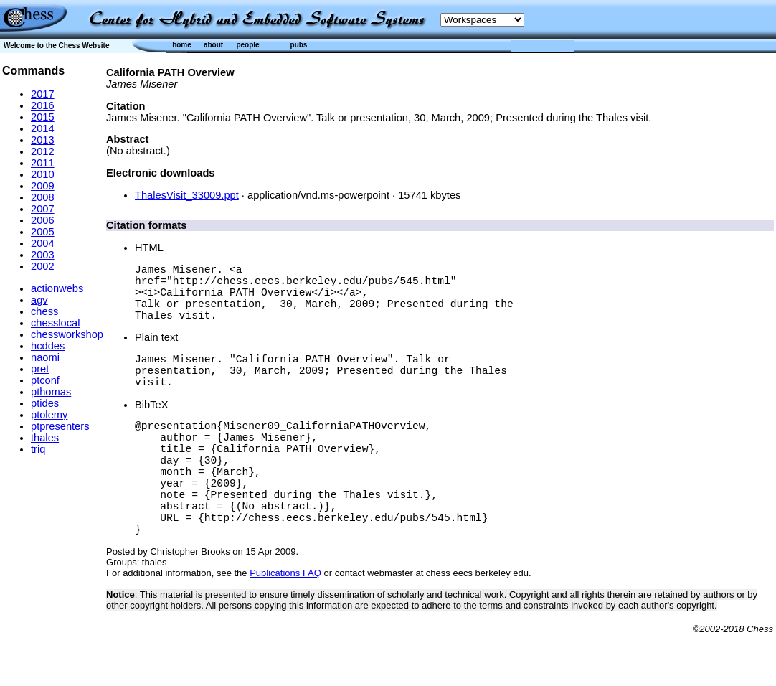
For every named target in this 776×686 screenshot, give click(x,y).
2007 (43, 209)
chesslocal (55, 323)
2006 (43, 220)
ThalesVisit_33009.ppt (187, 195)
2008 (43, 197)
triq (38, 449)
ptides (45, 403)
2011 (43, 163)
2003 (43, 254)
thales (45, 437)
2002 (43, 266)
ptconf (45, 380)
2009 (43, 186)
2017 (43, 94)
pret (40, 369)
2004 (43, 243)
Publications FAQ (285, 624)
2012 (43, 151)
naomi (45, 357)
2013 (43, 140)
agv (39, 300)
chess (44, 311)
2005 (43, 232)
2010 (43, 174)
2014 (43, 128)
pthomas (51, 392)
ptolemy (49, 414)
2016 (43, 105)
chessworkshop (67, 334)
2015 (43, 117)
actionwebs (57, 288)
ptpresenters (60, 426)
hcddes (48, 346)
